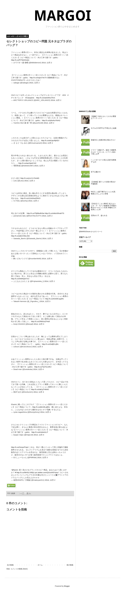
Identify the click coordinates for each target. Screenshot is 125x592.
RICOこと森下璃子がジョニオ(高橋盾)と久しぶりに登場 (103, 193)
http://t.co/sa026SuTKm (45, 98)
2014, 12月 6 (47, 259)
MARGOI (62, 15)
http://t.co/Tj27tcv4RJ (42, 367)
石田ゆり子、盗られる (99, 215)
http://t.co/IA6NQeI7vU (20, 279)
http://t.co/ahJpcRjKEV (50, 140)
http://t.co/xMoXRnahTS (54, 213)
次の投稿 (10, 565)
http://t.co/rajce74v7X (38, 78)
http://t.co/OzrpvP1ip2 (20, 447)
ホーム (40, 565)
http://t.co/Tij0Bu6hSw (35, 213)
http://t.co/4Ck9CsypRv (54, 299)
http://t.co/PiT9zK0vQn (20, 60)
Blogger (67, 586)
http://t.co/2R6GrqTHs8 (40, 321)
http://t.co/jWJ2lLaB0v (41, 407)
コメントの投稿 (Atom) (19, 569)
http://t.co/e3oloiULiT (39, 432)
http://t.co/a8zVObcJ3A (20, 236)
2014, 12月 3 (45, 301)
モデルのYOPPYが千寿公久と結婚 (103, 128)
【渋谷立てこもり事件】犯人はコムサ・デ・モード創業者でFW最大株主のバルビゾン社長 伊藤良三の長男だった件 (104, 206)
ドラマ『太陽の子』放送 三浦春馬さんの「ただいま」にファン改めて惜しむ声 (103, 152)
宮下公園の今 (96, 172)
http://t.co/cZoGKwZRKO (30, 198)
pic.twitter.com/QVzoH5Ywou (46, 472)
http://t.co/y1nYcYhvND (29, 178)
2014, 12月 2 (47, 63)
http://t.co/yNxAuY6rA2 (51, 120)
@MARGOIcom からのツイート (90, 231)
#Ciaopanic (29, 98)
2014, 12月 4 (38, 369)
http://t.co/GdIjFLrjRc (50, 344)
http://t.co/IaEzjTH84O (40, 389)
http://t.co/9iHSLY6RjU (25, 472)
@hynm (15, 470)
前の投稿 (70, 565)
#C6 (64, 95)
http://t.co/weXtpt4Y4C (27, 163)
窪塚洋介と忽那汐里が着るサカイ (103, 140)
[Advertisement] (96, 70)
